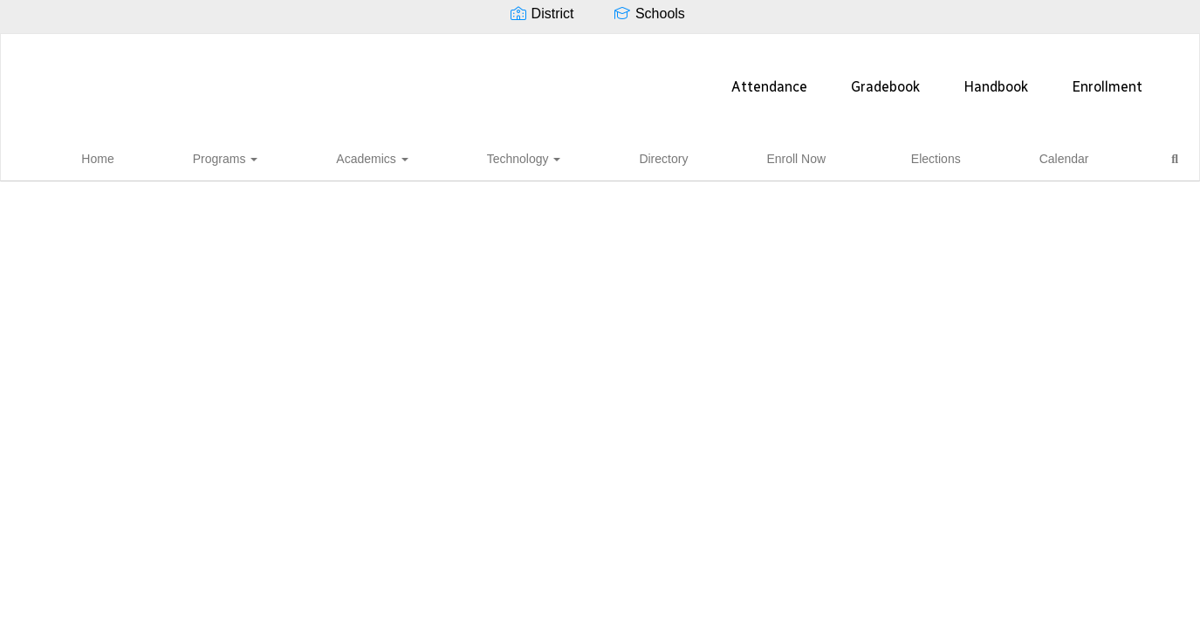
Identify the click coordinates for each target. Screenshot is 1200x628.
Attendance (487, 78)
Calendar (927, 156)
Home (328, 156)
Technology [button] (596, 156)
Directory (684, 156)
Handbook (713, 78)
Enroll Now (767, 156)
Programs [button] (402, 156)
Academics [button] (496, 156)
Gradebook (602, 78)
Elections (851, 156)
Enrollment (824, 78)
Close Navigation (1065, 163)
